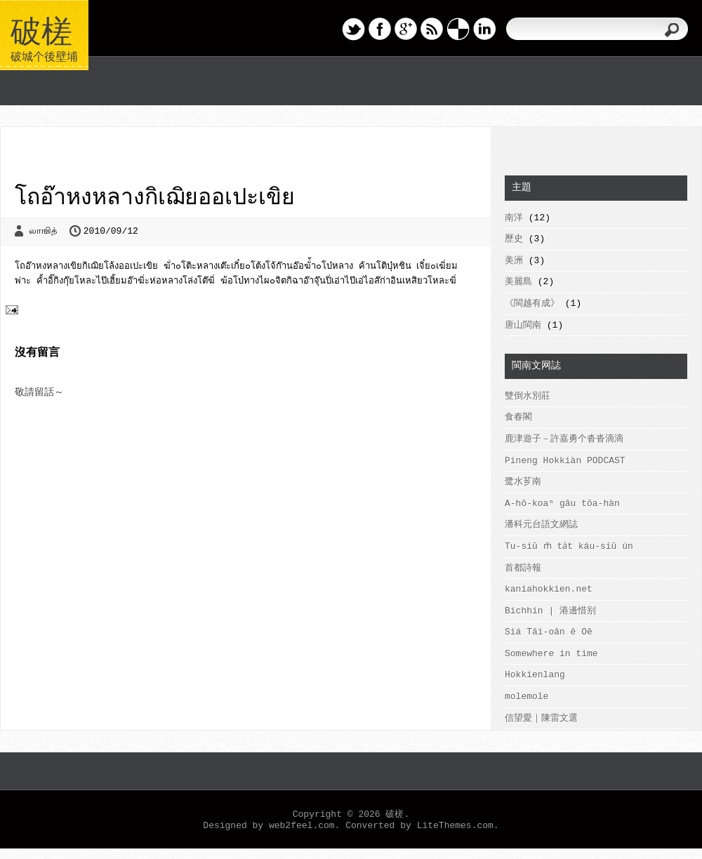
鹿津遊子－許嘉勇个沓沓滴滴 (564, 439)
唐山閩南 (523, 325)
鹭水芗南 (523, 482)
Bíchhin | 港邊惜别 (550, 611)
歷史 (514, 239)
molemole (526, 696)
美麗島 (518, 282)
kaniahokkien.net (548, 589)
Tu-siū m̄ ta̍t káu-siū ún (567, 546)
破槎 (41, 28)
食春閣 (518, 417)
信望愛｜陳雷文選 (541, 718)
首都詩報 (523, 568)
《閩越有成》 (532, 303)
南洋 (514, 218)
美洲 (514, 260)
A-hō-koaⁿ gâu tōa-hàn (562, 503)
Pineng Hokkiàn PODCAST (565, 460)
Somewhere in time (551, 653)
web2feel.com (302, 825)
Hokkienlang (535, 675)
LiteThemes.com (455, 825)
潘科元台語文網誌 (541, 524)
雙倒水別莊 (527, 396)
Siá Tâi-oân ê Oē (548, 632)
